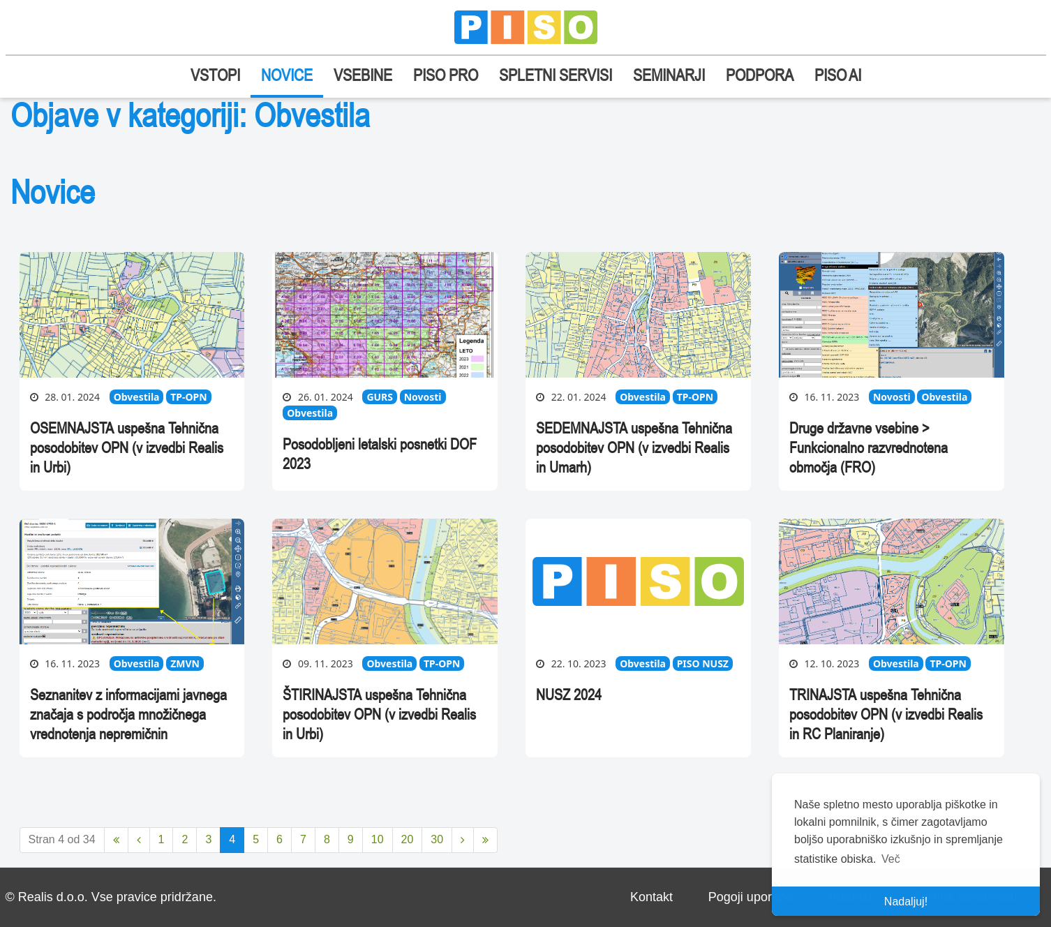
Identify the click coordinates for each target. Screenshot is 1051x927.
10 (377, 839)
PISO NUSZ (703, 663)
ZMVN (185, 663)
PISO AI (837, 75)
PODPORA (759, 75)
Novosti (423, 396)
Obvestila (137, 396)
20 (407, 839)
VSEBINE (363, 75)
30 (437, 839)
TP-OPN (188, 396)
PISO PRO (445, 75)
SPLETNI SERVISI (555, 75)
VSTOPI (215, 75)
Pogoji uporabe (750, 897)
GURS (379, 396)
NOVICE (287, 75)
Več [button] (890, 859)
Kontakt (651, 897)
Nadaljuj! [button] (905, 901)
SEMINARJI (669, 75)
